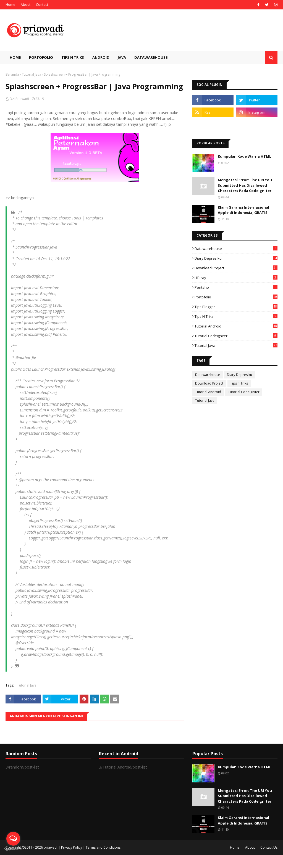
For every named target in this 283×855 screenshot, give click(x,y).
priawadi (50, 847)
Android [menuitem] (100, 57)
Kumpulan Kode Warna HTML (244, 156)
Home (10, 4)
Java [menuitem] (122, 57)
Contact (42, 4)
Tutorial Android (236, 326)
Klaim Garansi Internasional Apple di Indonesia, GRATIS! (243, 210)
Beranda (12, 74)
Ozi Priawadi (19, 98)
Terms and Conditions (103, 847)
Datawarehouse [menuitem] (150, 57)
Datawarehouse (236, 248)
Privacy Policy (71, 847)
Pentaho (236, 287)
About (25, 4)
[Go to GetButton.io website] (13, 849)
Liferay (236, 277)
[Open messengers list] (13, 839)
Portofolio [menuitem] (41, 57)
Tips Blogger (236, 306)
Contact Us (268, 847)
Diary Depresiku (236, 258)
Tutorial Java (31, 74)
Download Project (236, 267)
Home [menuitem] (15, 57)
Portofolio (236, 297)
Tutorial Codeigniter (236, 335)
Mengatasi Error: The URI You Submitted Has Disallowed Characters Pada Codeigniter (245, 185)
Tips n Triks (236, 316)
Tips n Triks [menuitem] (72, 57)
